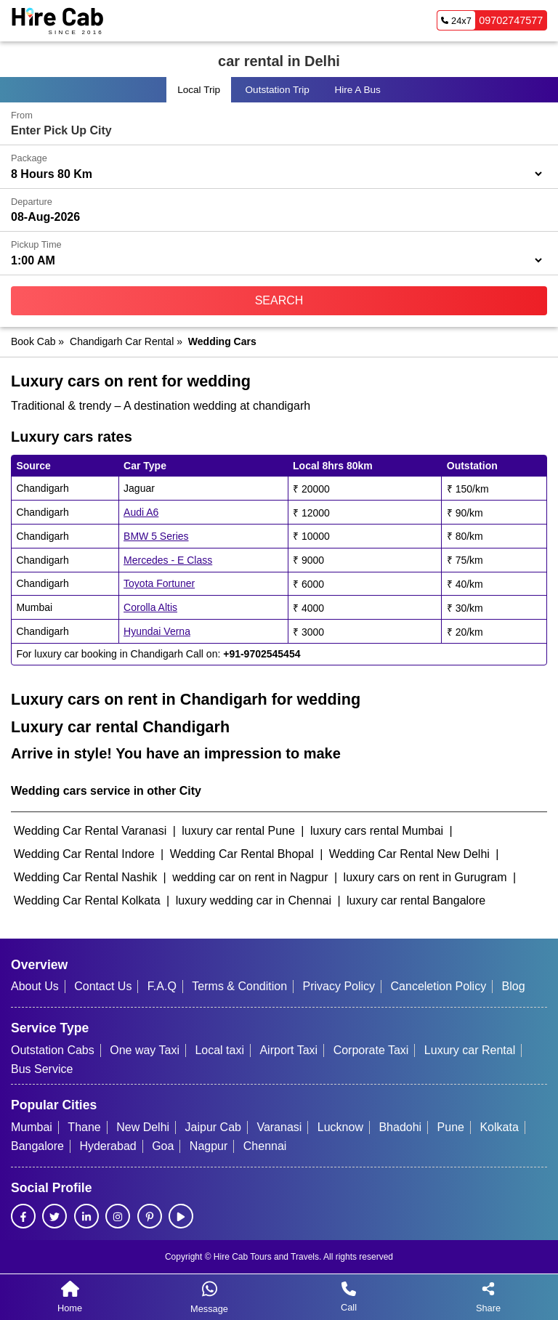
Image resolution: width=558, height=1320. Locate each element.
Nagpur (208, 1146)
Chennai (265, 1146)
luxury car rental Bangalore (416, 900)
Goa (163, 1146)
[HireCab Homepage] (57, 21)
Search (279, 300)
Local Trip (198, 89)
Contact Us (103, 986)
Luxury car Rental (469, 1050)
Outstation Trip (278, 89)
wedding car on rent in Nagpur (250, 877)
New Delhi (142, 1127)
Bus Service (42, 1069)
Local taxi (219, 1050)
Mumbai (31, 1127)
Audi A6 (141, 512)
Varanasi (279, 1127)
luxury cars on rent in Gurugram (425, 877)
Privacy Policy (339, 986)
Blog (513, 986)
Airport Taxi (288, 1050)
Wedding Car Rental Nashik (85, 877)
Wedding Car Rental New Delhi (409, 854)
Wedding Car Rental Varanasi (90, 831)
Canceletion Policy (439, 986)
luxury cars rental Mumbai (376, 831)
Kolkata (499, 1127)
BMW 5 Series (156, 536)
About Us (35, 986)
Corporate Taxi (371, 1050)
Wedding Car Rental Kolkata (87, 900)
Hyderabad (107, 1146)
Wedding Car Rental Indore (84, 854)
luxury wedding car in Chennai (253, 900)
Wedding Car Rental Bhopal (242, 854)
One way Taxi (144, 1050)
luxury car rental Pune (238, 831)
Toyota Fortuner (159, 583)
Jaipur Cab (213, 1127)
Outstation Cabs (52, 1050)
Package (29, 158)
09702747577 (490, 20)
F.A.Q (162, 986)
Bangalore (37, 1146)
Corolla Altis (150, 607)
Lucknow (340, 1127)
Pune (450, 1127)
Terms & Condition (239, 986)
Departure (31, 201)
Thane (84, 1127)
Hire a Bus (357, 89)
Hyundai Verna (157, 631)
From (22, 115)
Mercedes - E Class (168, 560)
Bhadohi (400, 1127)
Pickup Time (36, 244)
